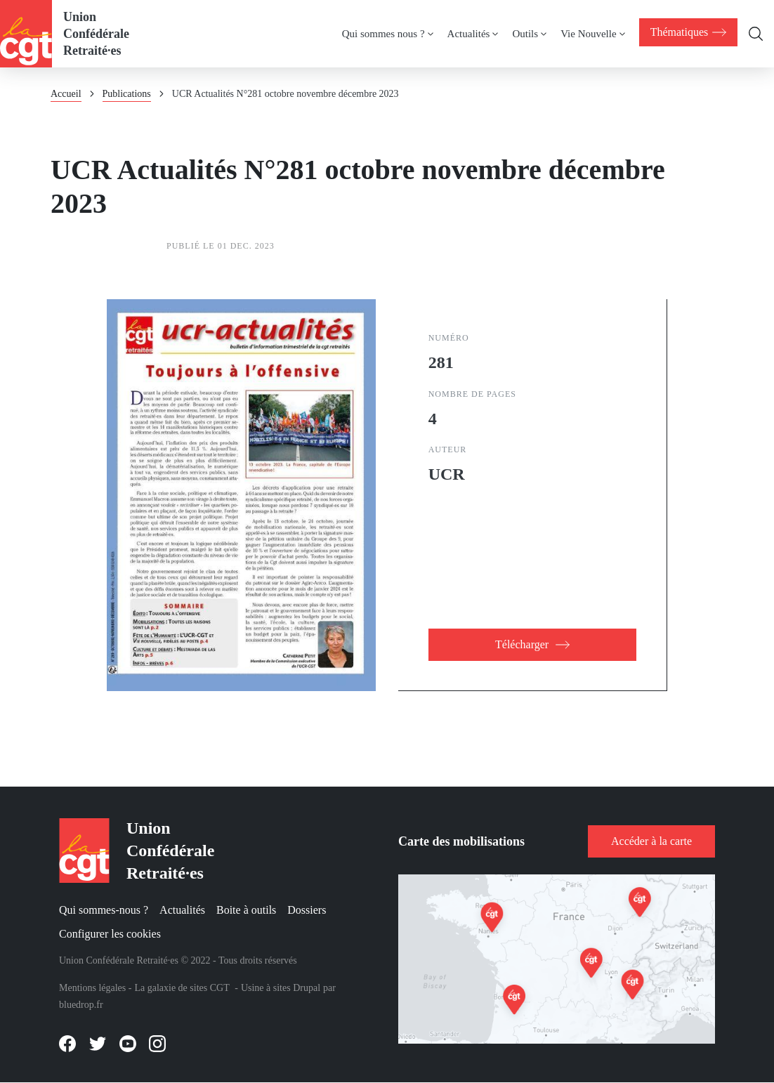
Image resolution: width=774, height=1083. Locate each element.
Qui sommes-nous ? (103, 910)
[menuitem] (686, 32)
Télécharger (522, 644)
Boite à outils (246, 910)
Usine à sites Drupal (280, 988)
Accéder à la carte (651, 841)
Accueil (66, 93)
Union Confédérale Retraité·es (96, 34)
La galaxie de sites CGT (181, 988)
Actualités (182, 910)
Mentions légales (92, 988)
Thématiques (686, 32)
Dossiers (306, 910)
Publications (127, 93)
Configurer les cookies (110, 934)
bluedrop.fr (81, 1004)
